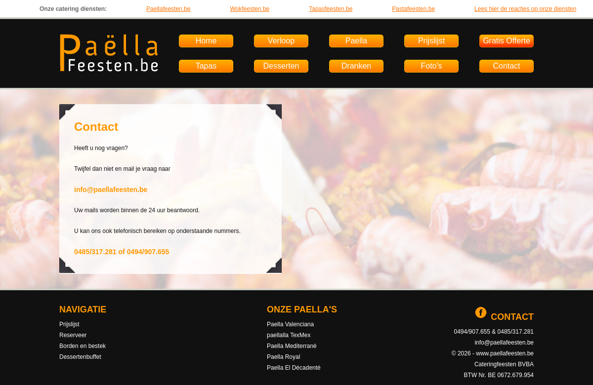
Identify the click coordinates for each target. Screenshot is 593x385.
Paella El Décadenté (294, 367)
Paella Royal (283, 356)
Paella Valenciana (290, 324)
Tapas (206, 66)
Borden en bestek (82, 346)
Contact (506, 66)
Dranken (356, 66)
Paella (356, 41)
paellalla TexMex (289, 335)
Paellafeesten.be (168, 8)
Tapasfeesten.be (330, 8)
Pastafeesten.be (413, 8)
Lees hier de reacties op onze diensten (525, 8)
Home (206, 41)
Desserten (281, 66)
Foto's (431, 66)
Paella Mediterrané (292, 346)
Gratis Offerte (506, 41)
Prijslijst (431, 41)
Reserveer (72, 335)
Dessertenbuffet (80, 356)
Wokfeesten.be (249, 8)
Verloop (281, 41)
